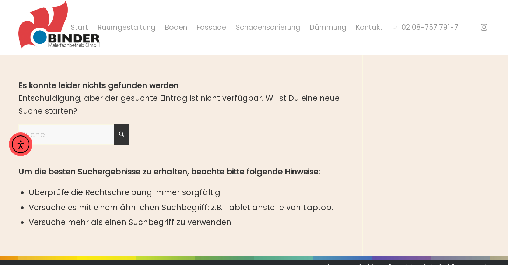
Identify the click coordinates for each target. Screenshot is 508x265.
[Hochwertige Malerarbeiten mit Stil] (59, 27)
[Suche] (73, 121)
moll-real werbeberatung (123, 253)
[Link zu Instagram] (484, 27)
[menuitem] (139, 27)
